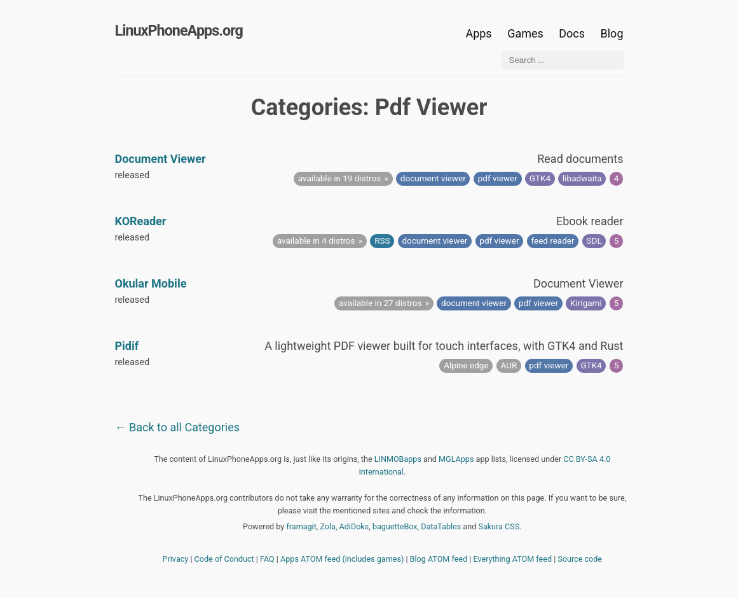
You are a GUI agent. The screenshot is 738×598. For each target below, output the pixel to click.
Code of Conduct (224, 559)
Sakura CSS (498, 526)
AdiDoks (354, 526)
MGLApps (456, 459)
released (132, 175)
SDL (594, 240)
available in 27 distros (380, 303)
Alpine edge (466, 365)
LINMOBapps (397, 459)
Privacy (176, 559)
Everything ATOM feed (512, 559)
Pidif (127, 345)
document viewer (433, 178)
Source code (579, 559)
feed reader (552, 240)
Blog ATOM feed (439, 559)
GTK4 (540, 178)
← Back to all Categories (177, 427)
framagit (301, 526)
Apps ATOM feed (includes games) (342, 559)
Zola (328, 526)
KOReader (141, 221)
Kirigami (586, 303)
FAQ (267, 559)
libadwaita (582, 178)
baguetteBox (395, 526)
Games (525, 33)
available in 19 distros (339, 178)
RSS (382, 240)
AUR (509, 365)
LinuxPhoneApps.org (179, 30)
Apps (478, 33)
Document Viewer (160, 158)
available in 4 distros (316, 240)
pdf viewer (497, 178)
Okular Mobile (151, 283)
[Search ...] (563, 60)
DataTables (441, 526)
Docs (573, 33)
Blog (612, 33)
